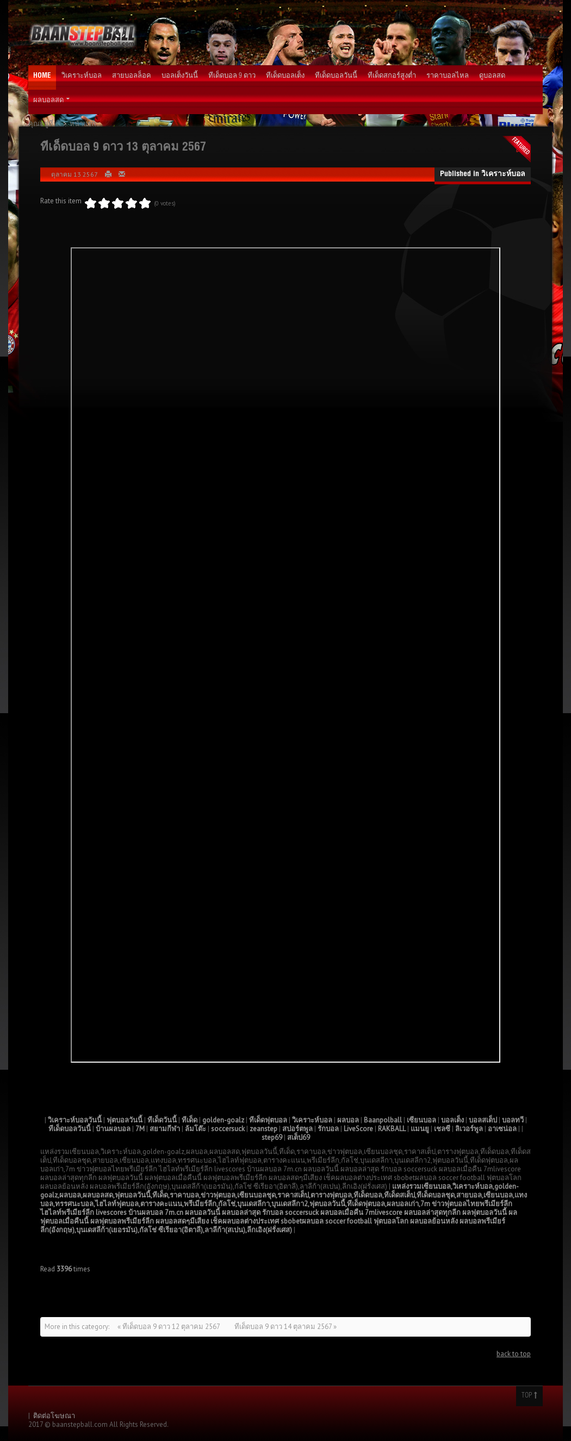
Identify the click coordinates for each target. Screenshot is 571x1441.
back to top (513, 1353)
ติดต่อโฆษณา (54, 1415)
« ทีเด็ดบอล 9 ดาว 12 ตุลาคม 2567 (169, 1326)
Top (529, 1396)
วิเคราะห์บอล (503, 174)
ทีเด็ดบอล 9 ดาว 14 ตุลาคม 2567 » (285, 1326)
